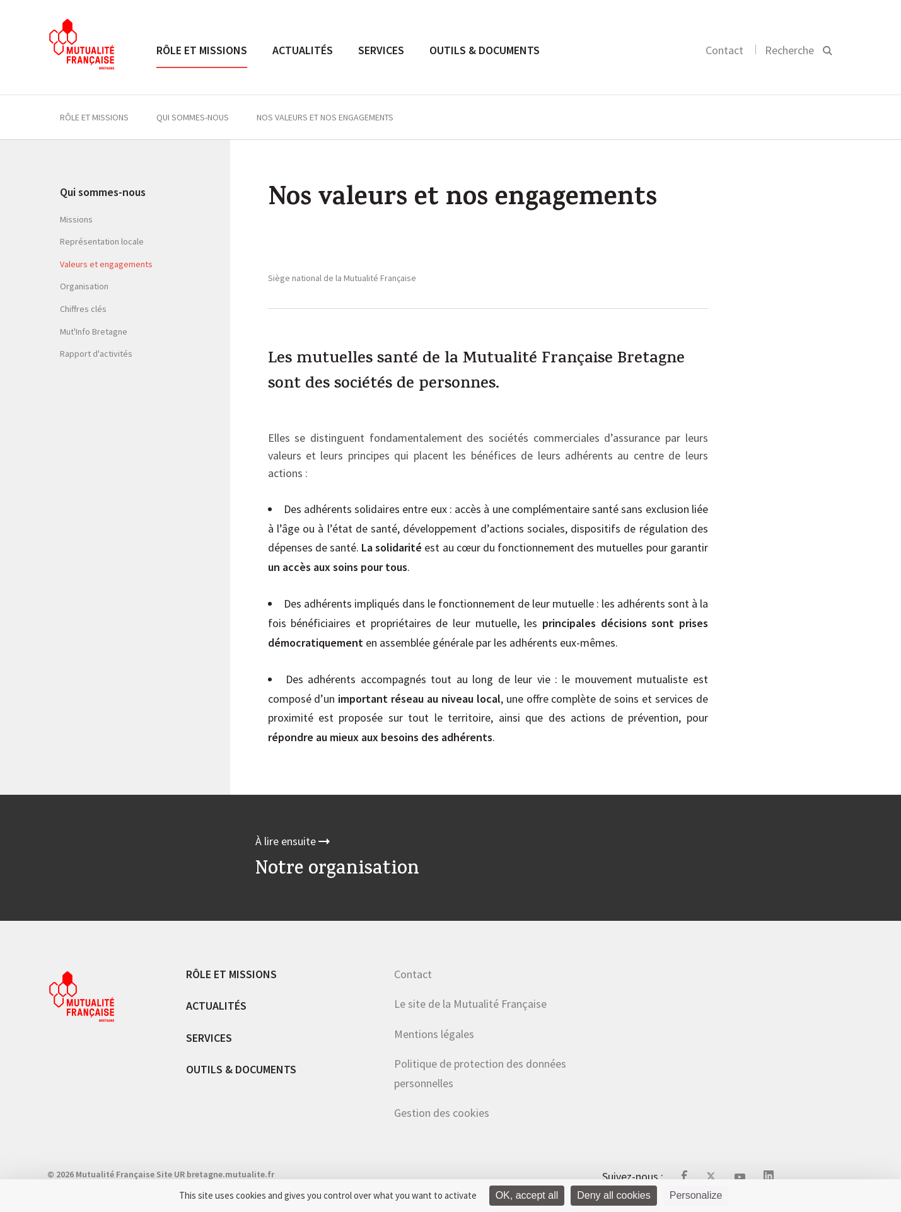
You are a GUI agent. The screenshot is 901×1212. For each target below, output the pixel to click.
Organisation (84, 286)
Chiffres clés (83, 309)
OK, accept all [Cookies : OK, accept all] (527, 1195)
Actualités (302, 50)
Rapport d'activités (96, 353)
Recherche (789, 50)
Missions (76, 219)
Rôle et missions (201, 50)
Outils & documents (484, 50)
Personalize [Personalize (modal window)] (696, 1195)
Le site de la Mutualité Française (470, 1003)
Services (381, 50)
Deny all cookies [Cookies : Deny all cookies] (614, 1195)
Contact (724, 50)
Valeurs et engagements (106, 264)
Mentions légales (434, 1034)
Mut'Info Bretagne (93, 331)
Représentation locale (102, 241)
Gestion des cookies (441, 1112)
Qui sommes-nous (192, 117)
